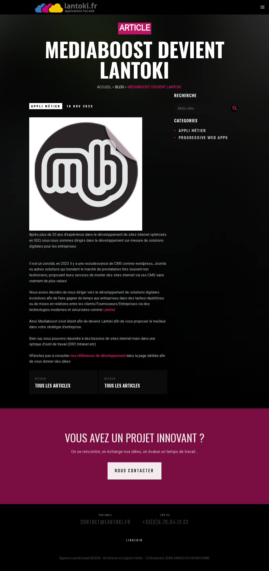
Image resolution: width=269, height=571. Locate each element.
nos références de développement (97, 356)
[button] (262, 7)
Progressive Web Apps (203, 138)
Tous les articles (52, 386)
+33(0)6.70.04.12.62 (165, 518)
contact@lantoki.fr (105, 518)
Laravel (109, 310)
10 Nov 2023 (80, 106)
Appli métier (45, 106)
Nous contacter (134, 471)
